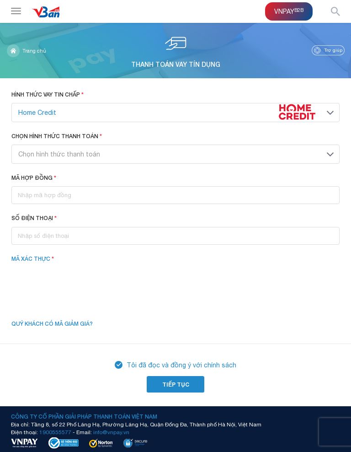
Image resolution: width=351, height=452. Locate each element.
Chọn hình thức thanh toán (56, 136)
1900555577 (55, 432)
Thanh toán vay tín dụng (175, 50)
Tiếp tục (175, 384)
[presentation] (80, 285)
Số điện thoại (34, 218)
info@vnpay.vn (111, 432)
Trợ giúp (328, 50)
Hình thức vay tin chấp (47, 94)
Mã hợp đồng (33, 177)
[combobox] (175, 112)
